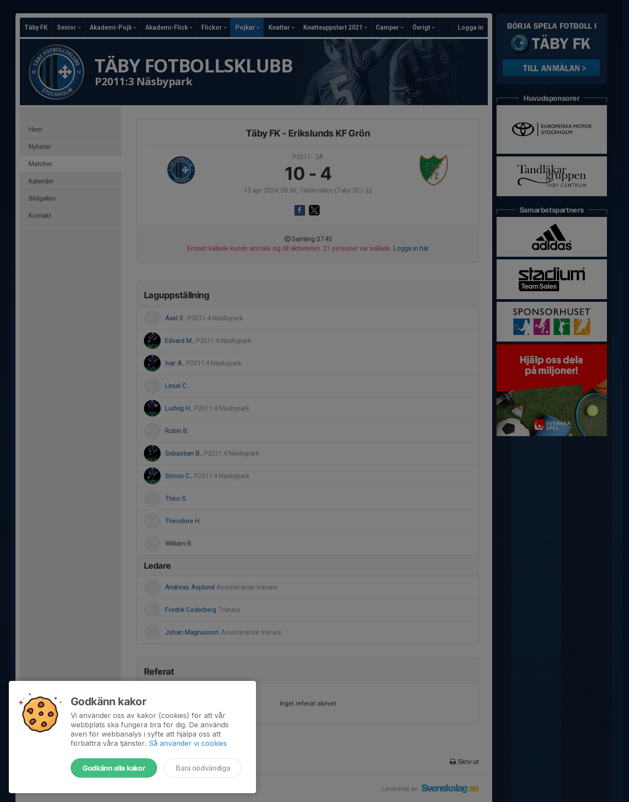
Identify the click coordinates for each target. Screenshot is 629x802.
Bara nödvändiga (203, 768)
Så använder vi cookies (188, 743)
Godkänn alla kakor (114, 768)
